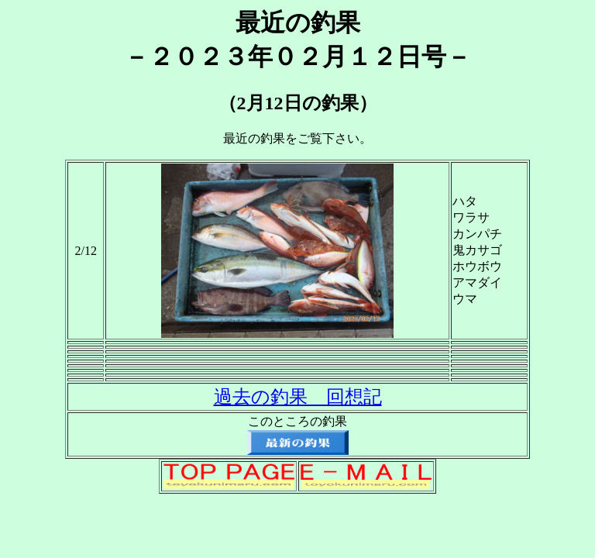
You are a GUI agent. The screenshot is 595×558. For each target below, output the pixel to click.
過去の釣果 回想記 (298, 397)
